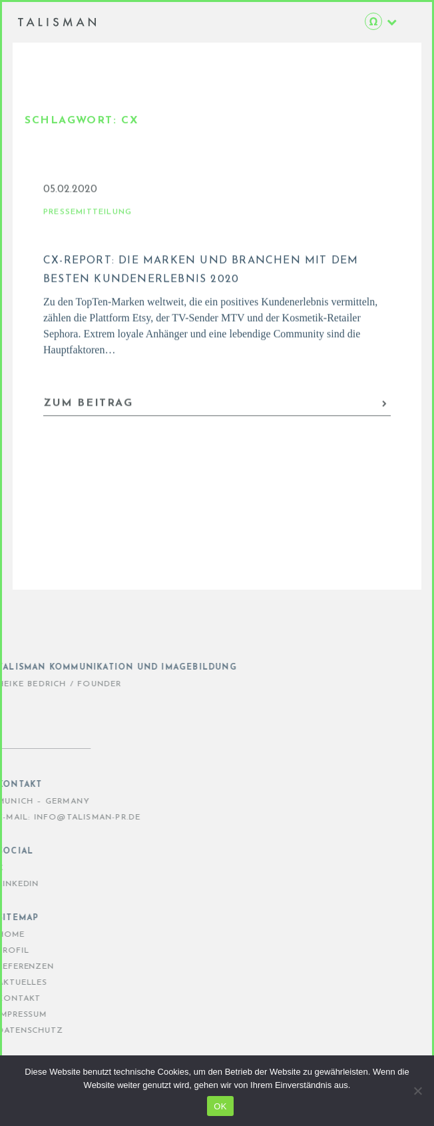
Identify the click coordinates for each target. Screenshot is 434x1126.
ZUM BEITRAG (215, 411)
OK (220, 1106)
